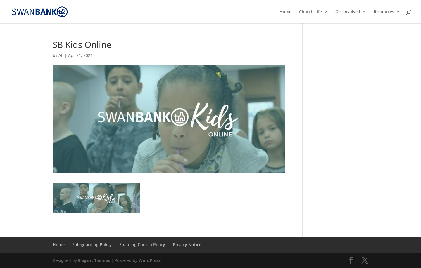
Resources (384, 12)
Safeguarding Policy (92, 244)
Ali (60, 55)
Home (285, 12)
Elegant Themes (94, 260)
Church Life (310, 12)
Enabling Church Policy (142, 244)
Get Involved (347, 12)
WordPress (150, 260)
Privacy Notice (187, 244)
